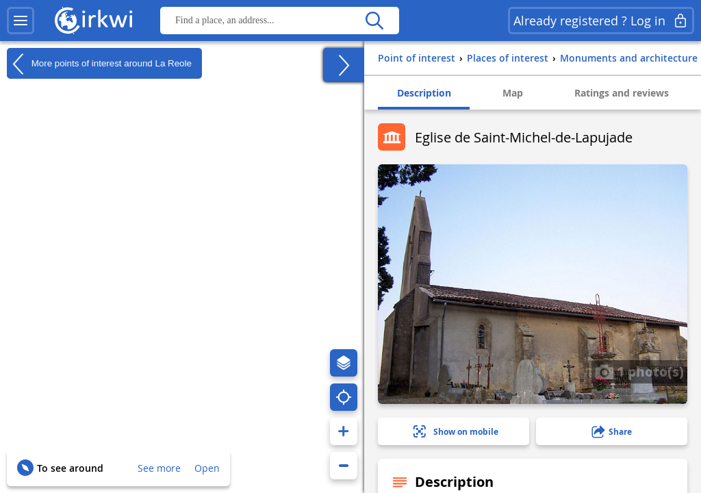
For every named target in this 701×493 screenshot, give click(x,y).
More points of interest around (99, 64)
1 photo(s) (639, 371)
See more (159, 468)
